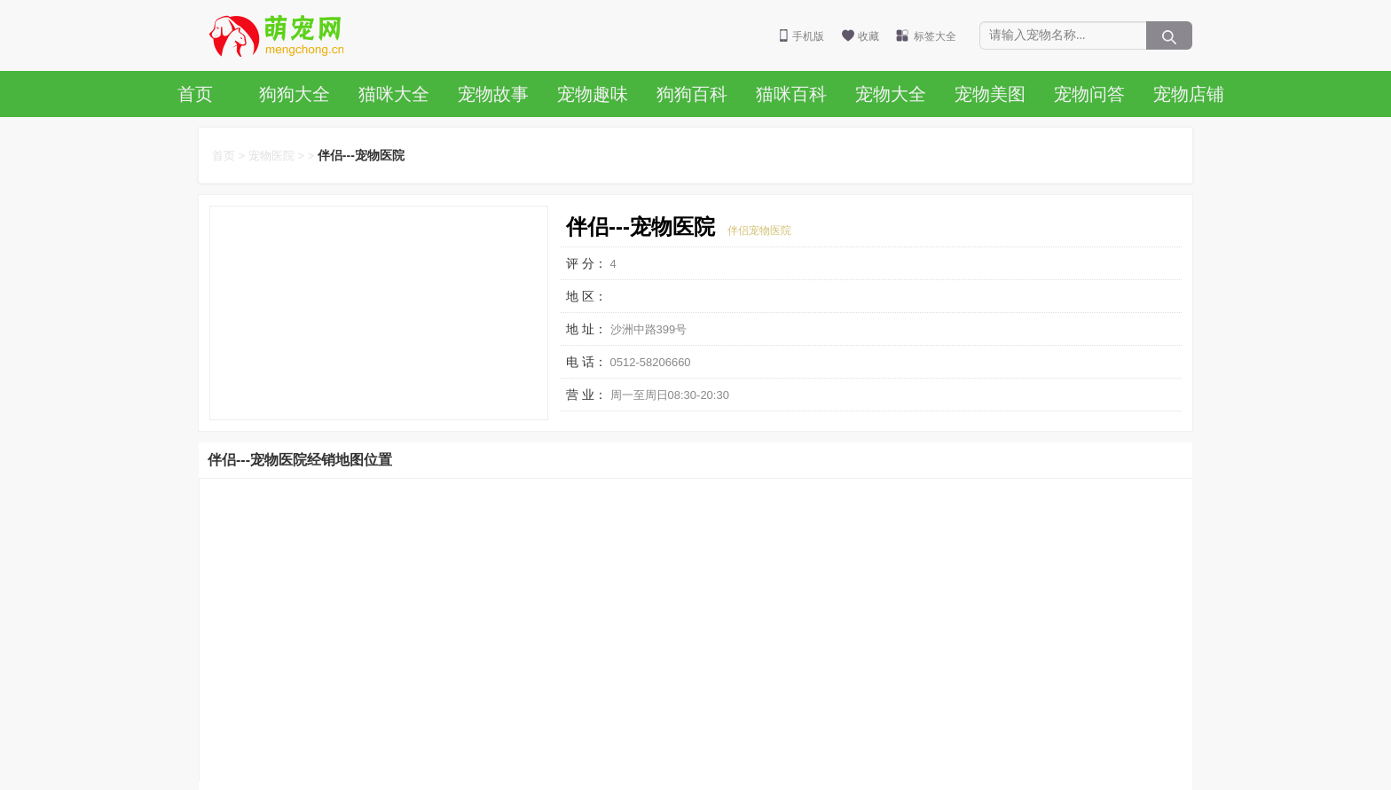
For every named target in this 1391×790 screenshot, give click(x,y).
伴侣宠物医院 (759, 230)
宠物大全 (890, 94)
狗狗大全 (294, 94)
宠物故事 (493, 94)
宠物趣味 (592, 94)
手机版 (808, 36)
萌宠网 (286, 35)
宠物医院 (271, 155)
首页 (195, 94)
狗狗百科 (691, 94)
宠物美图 (990, 94)
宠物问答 (1089, 94)
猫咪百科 (791, 94)
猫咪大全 (393, 94)
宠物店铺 (1188, 94)
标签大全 (935, 36)
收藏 (868, 36)
